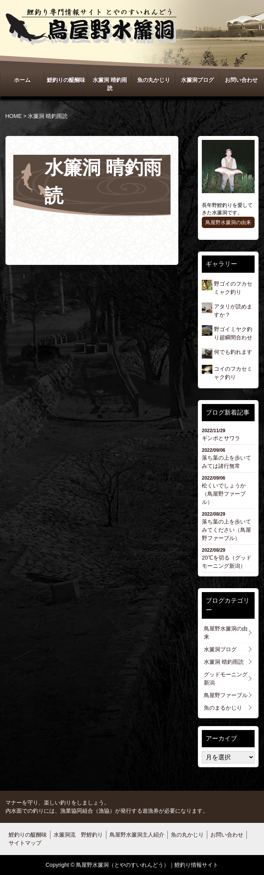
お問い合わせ (241, 80)
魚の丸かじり (153, 80)
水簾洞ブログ (197, 80)
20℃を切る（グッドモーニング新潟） (228, 558)
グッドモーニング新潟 (226, 678)
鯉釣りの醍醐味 (66, 80)
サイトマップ (25, 843)
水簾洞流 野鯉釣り (78, 835)
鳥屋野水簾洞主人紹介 (137, 835)
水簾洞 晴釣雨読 (110, 84)
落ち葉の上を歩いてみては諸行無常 (228, 458)
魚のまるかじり (223, 708)
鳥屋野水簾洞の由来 (228, 222)
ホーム (22, 80)
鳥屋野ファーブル (226, 695)
